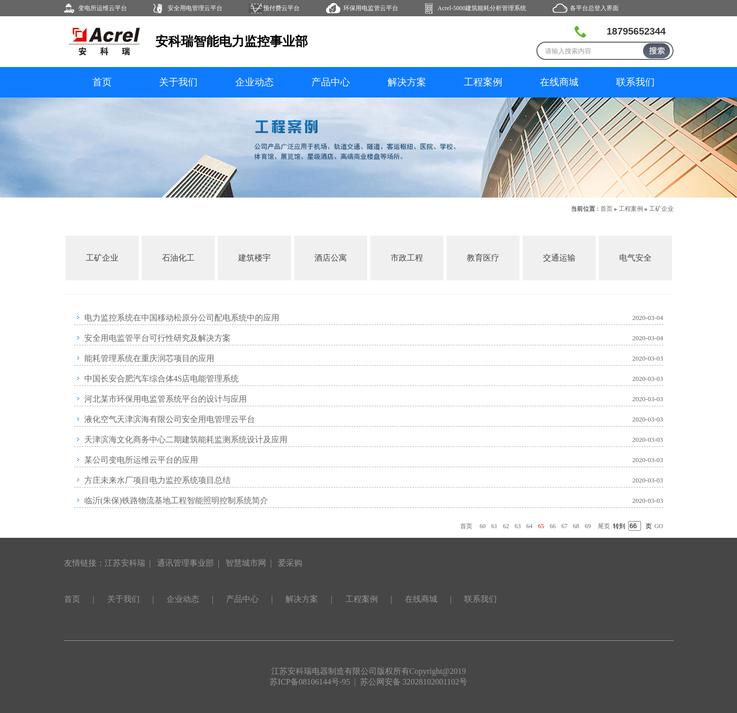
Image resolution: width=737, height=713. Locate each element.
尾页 (604, 526)
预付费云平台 (281, 8)
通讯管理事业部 (185, 563)
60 (482, 526)
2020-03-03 (647, 358)
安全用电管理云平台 (195, 8)
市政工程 (407, 257)
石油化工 (178, 257)
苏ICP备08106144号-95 (310, 681)
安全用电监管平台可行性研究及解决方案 (157, 338)
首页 (102, 82)
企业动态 (254, 82)
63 (518, 526)
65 (541, 526)
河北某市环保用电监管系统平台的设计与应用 (165, 399)
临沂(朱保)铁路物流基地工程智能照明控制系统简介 (176, 500)
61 (494, 526)
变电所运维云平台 (102, 8)
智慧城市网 (246, 563)
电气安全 (635, 257)
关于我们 (178, 82)
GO (658, 526)
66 (553, 526)
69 (588, 526)
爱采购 (290, 563)
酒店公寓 (330, 257)
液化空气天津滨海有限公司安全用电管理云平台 (169, 419)
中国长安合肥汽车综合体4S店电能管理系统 (161, 378)
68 (576, 526)
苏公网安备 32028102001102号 (413, 681)
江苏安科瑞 (125, 563)
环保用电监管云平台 (370, 8)
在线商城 (559, 82)
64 (529, 526)
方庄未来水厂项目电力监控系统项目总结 (157, 480)
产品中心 (330, 82)
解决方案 (407, 82)
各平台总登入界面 (594, 8)
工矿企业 (661, 208)
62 (506, 526)
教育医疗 (483, 257)
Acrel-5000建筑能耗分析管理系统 (482, 8)
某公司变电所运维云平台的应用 (141, 460)
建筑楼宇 (254, 257)
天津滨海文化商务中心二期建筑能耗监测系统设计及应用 (185, 439)
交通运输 (559, 257)
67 (564, 526)
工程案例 (483, 82)
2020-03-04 (647, 317)
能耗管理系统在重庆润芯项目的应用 (149, 358)
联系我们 (635, 82)
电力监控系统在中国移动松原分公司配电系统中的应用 (181, 317)
